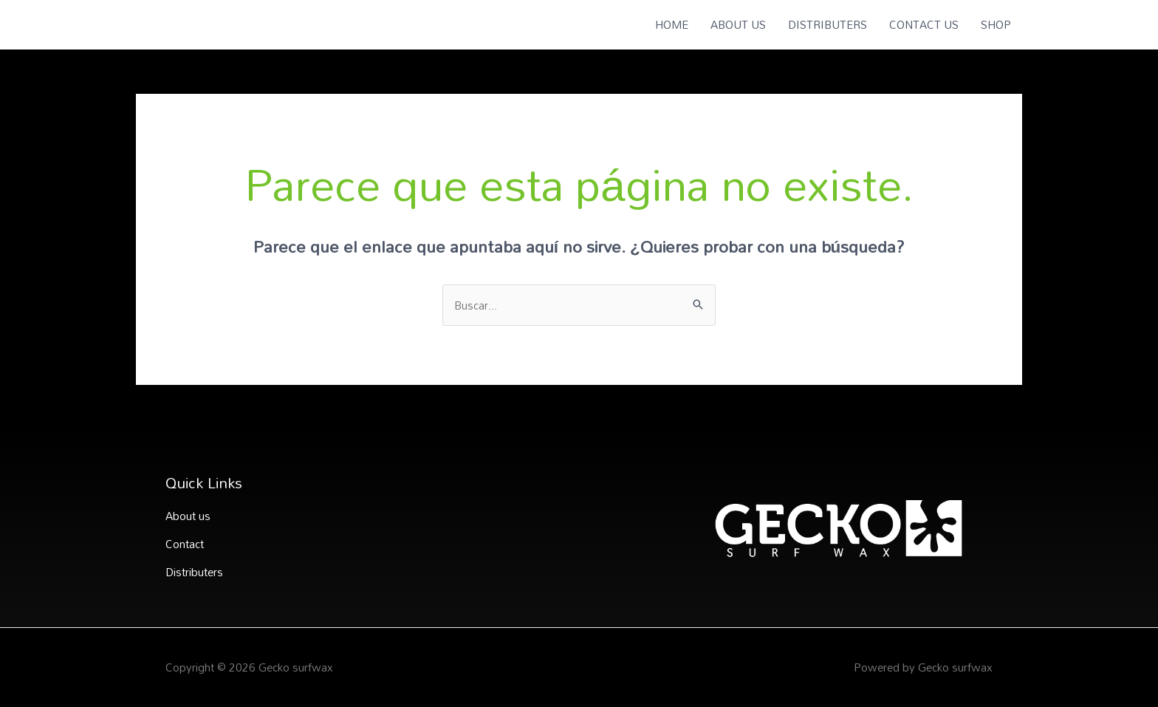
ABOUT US (738, 24)
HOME (671, 24)
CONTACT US (924, 24)
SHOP (996, 24)
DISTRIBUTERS (827, 24)
